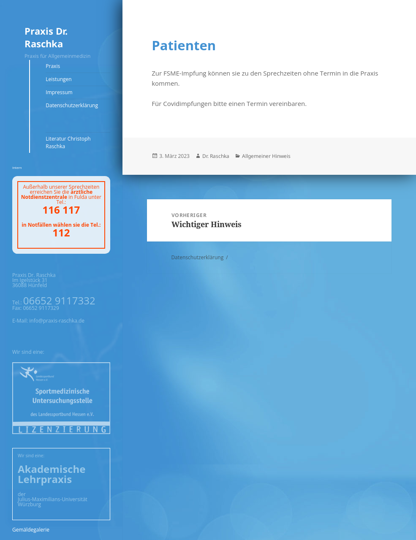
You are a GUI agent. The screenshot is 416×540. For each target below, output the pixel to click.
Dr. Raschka (215, 156)
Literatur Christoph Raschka (68, 142)
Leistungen (58, 79)
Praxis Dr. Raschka (46, 37)
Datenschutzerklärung (72, 105)
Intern (17, 167)
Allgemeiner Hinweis (266, 156)
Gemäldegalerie (30, 529)
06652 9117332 (59, 300)
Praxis (53, 66)
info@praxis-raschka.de (56, 320)
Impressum (59, 92)
